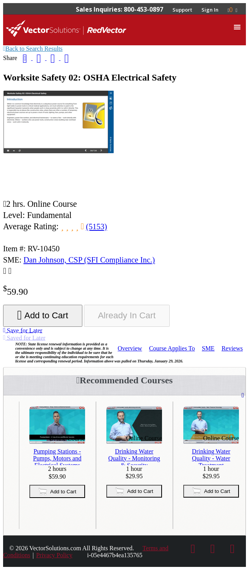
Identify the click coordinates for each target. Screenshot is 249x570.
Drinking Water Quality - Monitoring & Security (134, 456)
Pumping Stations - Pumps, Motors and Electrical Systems (57, 456)
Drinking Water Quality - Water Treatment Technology (211, 456)
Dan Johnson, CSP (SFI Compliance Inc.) (89, 260)
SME (208, 348)
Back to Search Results (33, 48)
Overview (130, 348)
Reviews (232, 348)
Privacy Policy (54, 555)
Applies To (172, 348)
